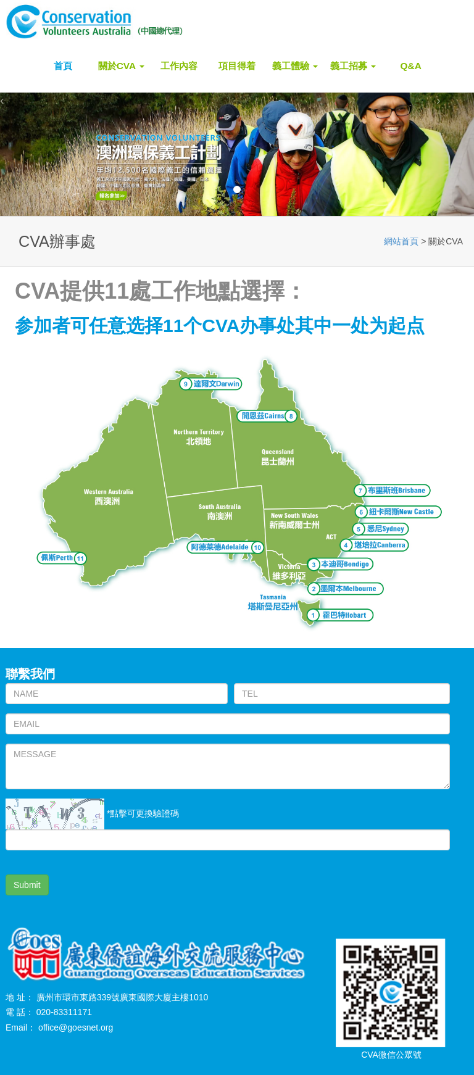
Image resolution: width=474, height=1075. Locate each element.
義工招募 (353, 65)
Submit (27, 885)
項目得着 (237, 65)
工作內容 (179, 65)
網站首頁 (401, 241)
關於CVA (121, 65)
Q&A (411, 65)
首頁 (63, 65)
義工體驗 (295, 65)
